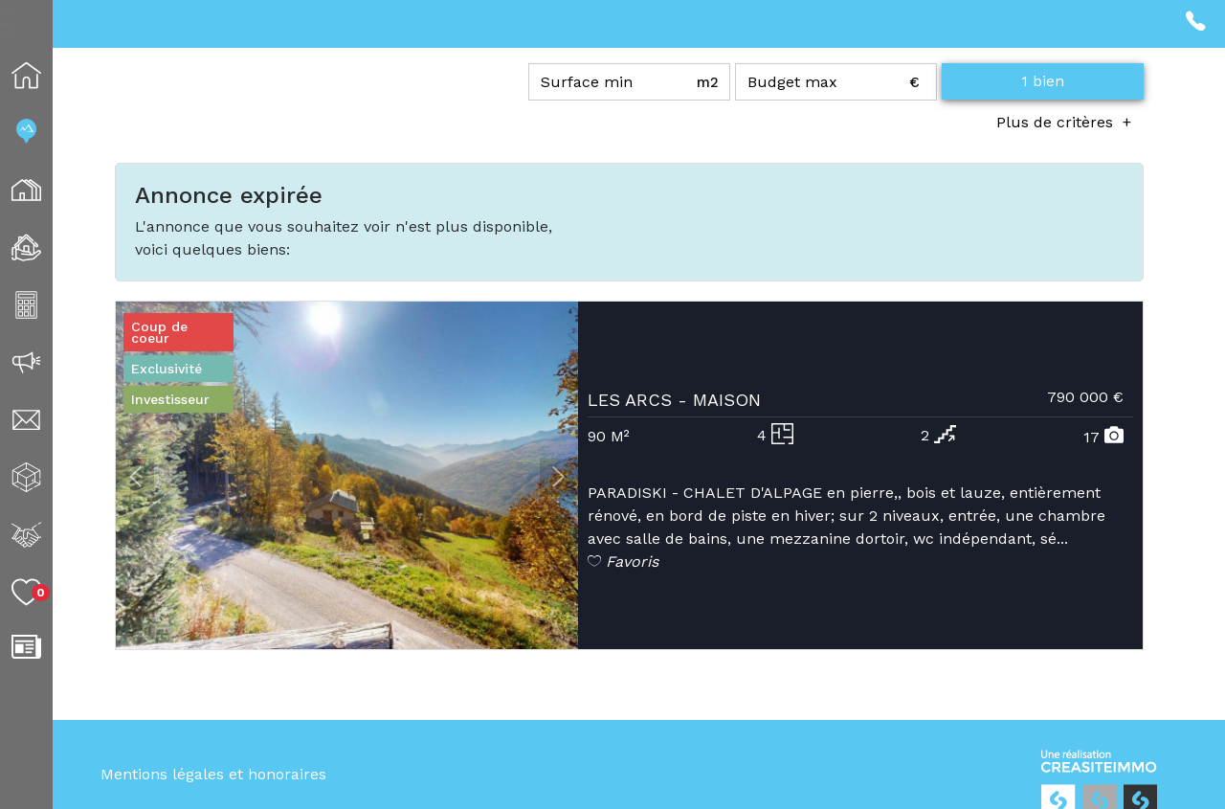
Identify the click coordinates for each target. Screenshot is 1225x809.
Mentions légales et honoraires (213, 774)
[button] (135, 478)
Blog (51, 647)
